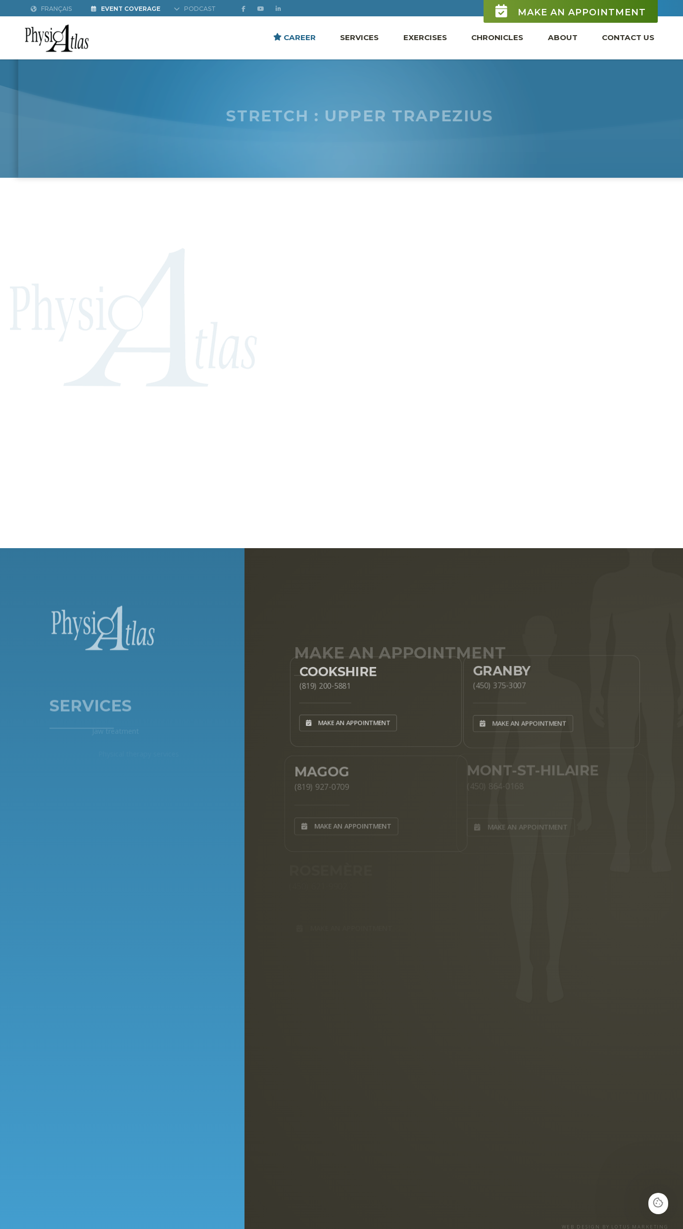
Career (294, 37)
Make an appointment (570, 11)
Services (359, 37)
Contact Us (628, 37)
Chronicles (497, 37)
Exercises (425, 37)
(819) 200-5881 (318, 683)
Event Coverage (125, 8)
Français (51, 8)
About (563, 37)
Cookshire (333, 667)
